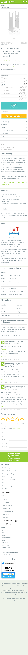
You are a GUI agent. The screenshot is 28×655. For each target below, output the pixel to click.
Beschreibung (14, 129)
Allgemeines (14, 141)
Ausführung (4, 83)
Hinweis (14, 135)
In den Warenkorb (14, 124)
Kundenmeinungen (14, 146)
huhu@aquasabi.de (8, 155)
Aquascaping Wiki (6, 545)
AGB (2, 557)
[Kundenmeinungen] (7, 42)
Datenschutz (5, 553)
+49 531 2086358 (7, 157)
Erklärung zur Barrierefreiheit (9, 560)
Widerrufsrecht (5, 555)
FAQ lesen (6, 152)
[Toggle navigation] (1, 1)
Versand (16, 115)
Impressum (4, 550)
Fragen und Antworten (14, 144)
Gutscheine (4, 538)
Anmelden (16, 436)
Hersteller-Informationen (14, 138)
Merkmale (14, 132)
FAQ (2, 540)
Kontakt (3, 548)
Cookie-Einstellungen (7, 562)
